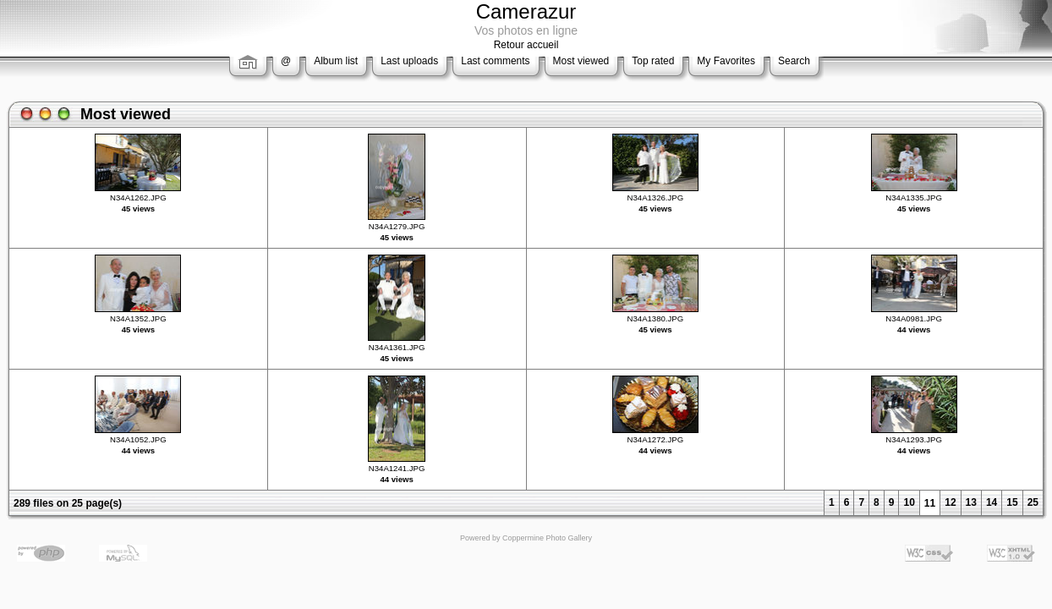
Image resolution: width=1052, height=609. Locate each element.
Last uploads (409, 61)
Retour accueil (526, 45)
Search (794, 61)
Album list (336, 61)
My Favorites (726, 61)
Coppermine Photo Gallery (547, 538)
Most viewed (581, 61)
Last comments (495, 61)
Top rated (653, 61)
